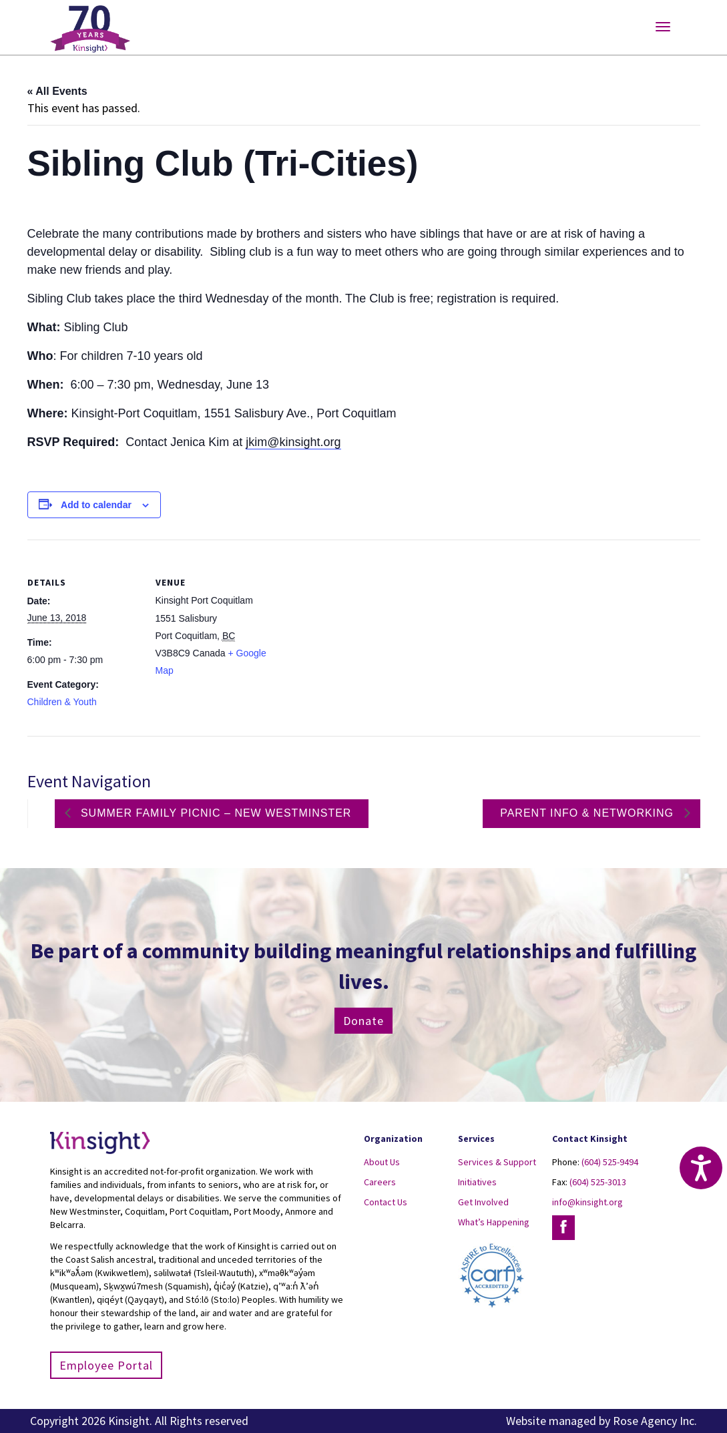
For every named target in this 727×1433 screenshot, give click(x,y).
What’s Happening (493, 1222)
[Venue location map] (354, 632)
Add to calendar (96, 504)
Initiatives (477, 1182)
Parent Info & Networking (588, 813)
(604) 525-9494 (609, 1162)
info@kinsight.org (587, 1202)
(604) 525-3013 (597, 1182)
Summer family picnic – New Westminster (214, 813)
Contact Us (385, 1202)
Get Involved (483, 1202)
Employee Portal (106, 1365)
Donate (363, 1020)
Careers (380, 1182)
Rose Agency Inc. (655, 1420)
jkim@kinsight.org (293, 442)
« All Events (57, 91)
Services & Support (497, 1162)
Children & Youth (62, 701)
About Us (382, 1162)
